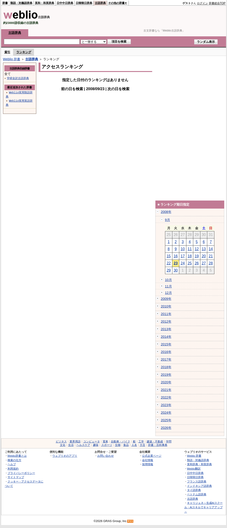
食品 (126, 445)
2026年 (166, 428)
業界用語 (75, 441)
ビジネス (61, 441)
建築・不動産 (155, 441)
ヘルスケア (83, 445)
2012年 (166, 321)
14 (211, 249)
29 (169, 270)
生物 (118, 445)
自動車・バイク (120, 441)
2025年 (166, 420)
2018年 (166, 367)
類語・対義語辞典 (21, 3)
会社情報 (147, 460)
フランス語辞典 (196, 481)
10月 (168, 280)
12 (197, 249)
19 (197, 256)
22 (169, 263)
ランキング (23, 52)
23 (176, 263)
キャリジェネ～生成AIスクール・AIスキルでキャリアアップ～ (203, 507)
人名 (134, 445)
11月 (168, 286)
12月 (168, 293)
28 (211, 263)
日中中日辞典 (65, 3)
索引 (7, 52)
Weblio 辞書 (11, 59)
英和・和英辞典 (44, 3)
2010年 (166, 306)
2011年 (166, 314)
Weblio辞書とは (17, 455)
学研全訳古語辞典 (18, 78)
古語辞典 (100, 3)
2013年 (166, 329)
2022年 (166, 397)
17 (183, 256)
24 (183, 263)
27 (204, 263)
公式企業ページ (151, 455)
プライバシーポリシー (21, 472)
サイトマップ (16, 477)
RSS (130, 521)
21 (211, 256)
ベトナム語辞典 (196, 494)
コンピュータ (91, 441)
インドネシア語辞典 (199, 485)
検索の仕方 (14, 460)
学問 (168, 441)
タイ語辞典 (194, 489)
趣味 (95, 445)
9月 (167, 220)
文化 (62, 445)
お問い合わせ (105, 455)
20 (204, 256)
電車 (105, 441)
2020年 (166, 382)
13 (204, 249)
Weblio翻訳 (194, 468)
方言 (142, 445)
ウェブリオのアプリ (64, 455)
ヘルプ (12, 464)
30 (176, 270)
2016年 (166, 352)
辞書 (5, 3)
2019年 (166, 374)
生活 (71, 445)
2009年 (166, 299)
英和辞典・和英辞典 (199, 464)
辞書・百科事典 (157, 445)
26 (197, 263)
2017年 (166, 359)
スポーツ (106, 445)
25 (190, 263)
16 (176, 256)
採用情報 (147, 464)
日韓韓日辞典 (84, 3)
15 (169, 256)
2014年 (166, 337)
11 (190, 249)
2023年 (166, 405)
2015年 (166, 344)
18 (190, 256)
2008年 (166, 212)
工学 (141, 441)
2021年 (166, 390)
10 (183, 249)
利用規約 (13, 468)
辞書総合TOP (217, 3)
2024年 (166, 412)
